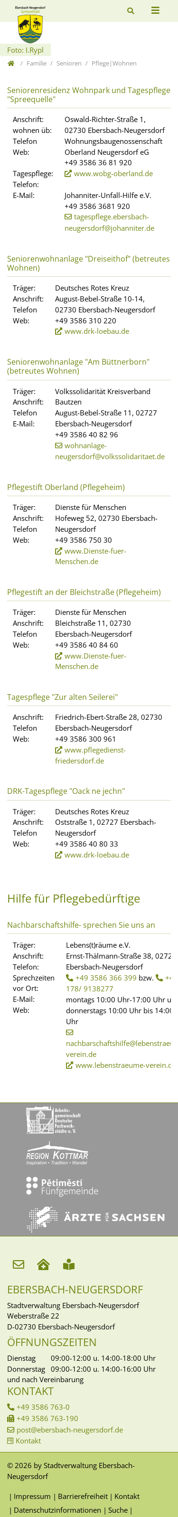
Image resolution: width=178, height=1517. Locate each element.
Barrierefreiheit (83, 1496)
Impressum (32, 1496)
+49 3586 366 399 (106, 977)
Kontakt (28, 1440)
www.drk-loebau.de (97, 331)
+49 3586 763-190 (47, 1418)
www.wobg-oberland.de (113, 173)
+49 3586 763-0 (43, 1407)
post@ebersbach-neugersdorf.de (70, 1429)
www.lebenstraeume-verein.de (125, 1065)
